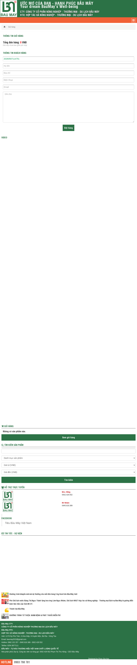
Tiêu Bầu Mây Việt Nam (18, 523)
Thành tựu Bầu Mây (17, 608)
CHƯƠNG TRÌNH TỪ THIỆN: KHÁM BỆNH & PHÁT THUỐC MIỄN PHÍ (35, 615)
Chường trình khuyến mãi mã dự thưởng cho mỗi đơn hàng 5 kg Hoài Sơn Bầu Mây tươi (43, 594)
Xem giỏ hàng (68, 437)
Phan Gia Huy (103, 659)
